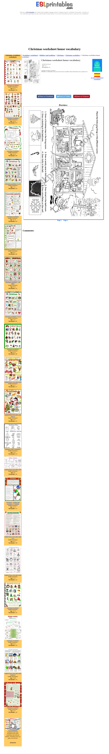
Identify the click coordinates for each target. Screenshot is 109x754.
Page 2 (66, 220)
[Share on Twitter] (63, 96)
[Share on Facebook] (45, 96)
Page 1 (59, 220)
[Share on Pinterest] (81, 96)
